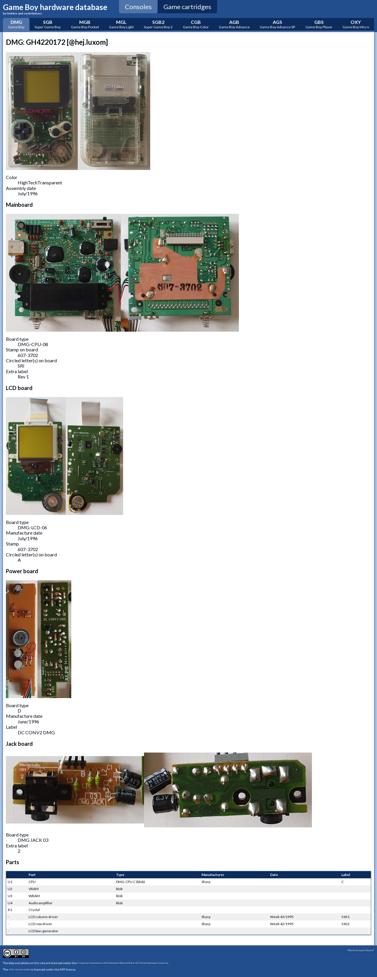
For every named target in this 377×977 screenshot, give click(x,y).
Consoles (138, 7)
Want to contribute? (361, 950)
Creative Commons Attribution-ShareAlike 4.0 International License (122, 963)
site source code (19, 969)
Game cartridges (187, 7)
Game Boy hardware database (55, 8)
